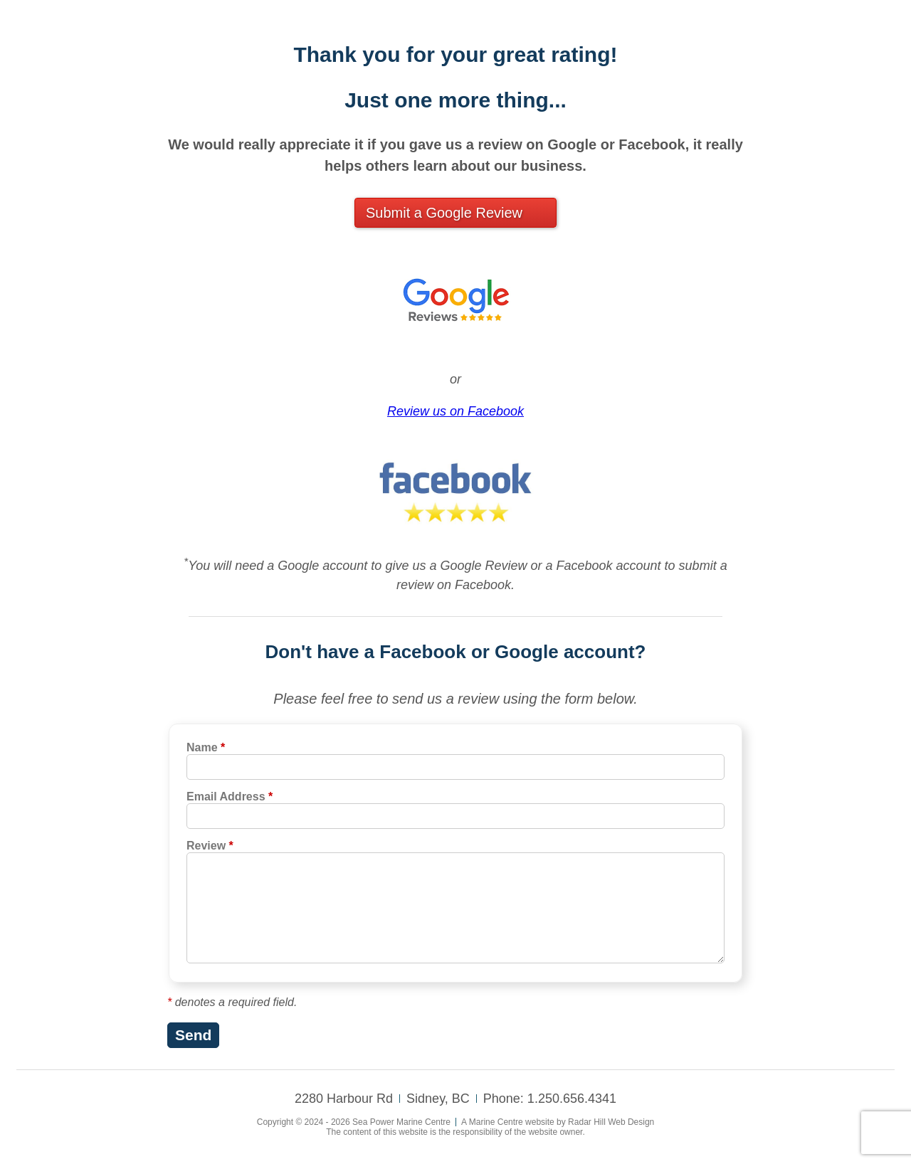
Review (209, 846)
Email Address (229, 796)
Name (205, 747)
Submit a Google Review (444, 213)
